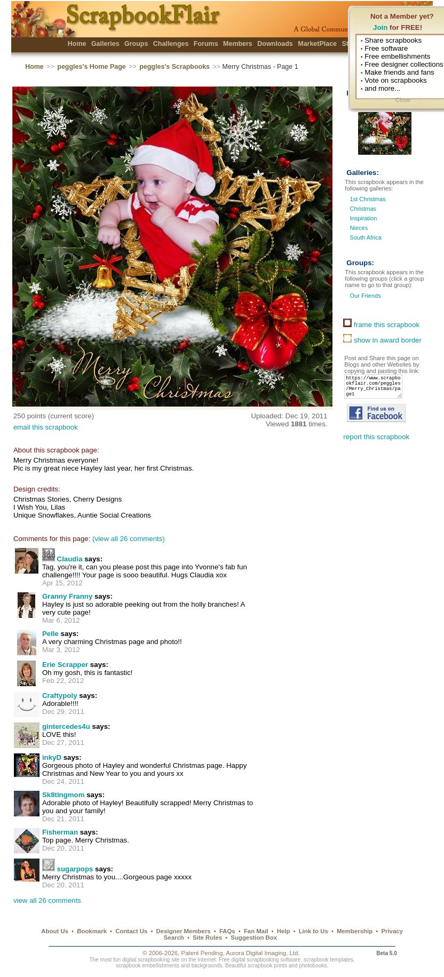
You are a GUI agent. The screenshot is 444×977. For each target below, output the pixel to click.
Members (237, 43)
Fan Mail (256, 931)
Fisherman (60, 832)
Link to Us (313, 931)
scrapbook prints (267, 965)
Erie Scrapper (65, 665)
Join (380, 27)
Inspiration (363, 218)
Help (283, 931)
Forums (206, 43)
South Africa (366, 237)
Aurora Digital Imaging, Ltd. (262, 953)
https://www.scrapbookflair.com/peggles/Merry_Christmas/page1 (376, 389)
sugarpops (75, 869)
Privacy (392, 931)
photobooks (313, 965)
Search (174, 937)
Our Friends (364, 295)
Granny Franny (67, 596)
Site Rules (207, 937)
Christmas (363, 208)
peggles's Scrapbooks (174, 66)
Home (77, 43)
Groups (136, 43)
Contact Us (131, 931)
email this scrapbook (45, 427)
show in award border (382, 340)
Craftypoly (59, 696)
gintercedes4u (66, 726)
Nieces (359, 228)
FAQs (227, 931)
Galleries (105, 43)
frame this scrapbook (381, 325)
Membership (354, 931)
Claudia (70, 559)
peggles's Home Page (91, 66)
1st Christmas (368, 199)
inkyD (51, 757)
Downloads (275, 43)
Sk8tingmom (63, 795)
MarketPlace (317, 43)
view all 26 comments (47, 900)
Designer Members (183, 931)
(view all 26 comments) (128, 539)
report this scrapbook (376, 443)
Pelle (50, 634)
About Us (54, 931)
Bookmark (92, 931)
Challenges (171, 43)
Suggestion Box (254, 937)
